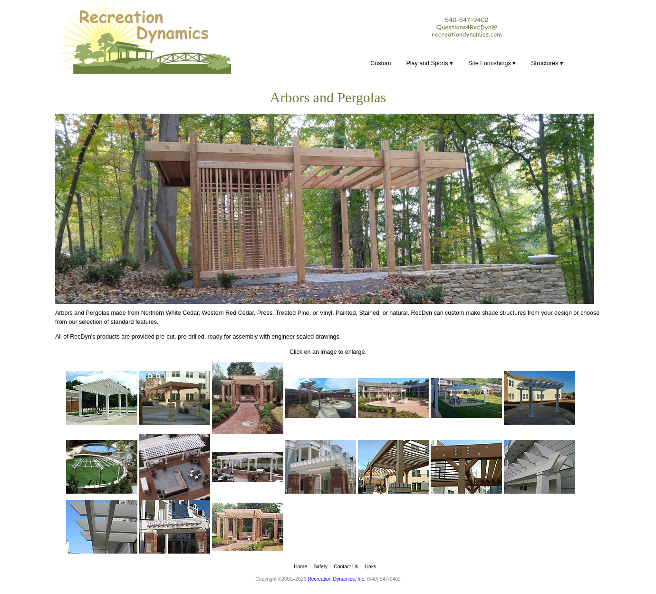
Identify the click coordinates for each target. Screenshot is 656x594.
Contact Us (346, 566)
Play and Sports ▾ (429, 63)
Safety (320, 566)
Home (300, 566)
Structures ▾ (547, 63)
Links (370, 566)
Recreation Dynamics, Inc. (336, 579)
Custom (380, 63)
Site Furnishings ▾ (492, 63)
